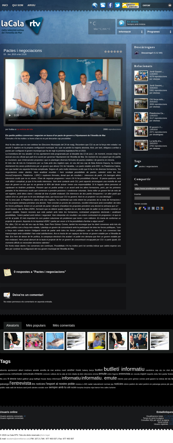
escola (137, 374)
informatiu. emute (99, 377)
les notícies (38, 383)
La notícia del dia (25, 129)
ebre (81, 374)
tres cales (104, 387)
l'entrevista (20, 383)
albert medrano (25, 370)
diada (74, 374)
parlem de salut (136, 384)
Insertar (137, 194)
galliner (26, 379)
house (43, 379)
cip (160, 370)
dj (78, 374)
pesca (163, 384)
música (79, 384)
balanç (85, 370)
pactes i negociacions (148, 166)
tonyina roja (89, 387)
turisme (112, 387)
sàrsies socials (38, 387)
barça (91, 370)
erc (132, 374)
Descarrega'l (147, 53)
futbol (19, 379)
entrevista (124, 373)
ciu (164, 370)
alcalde (36, 370)
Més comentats (64, 325)
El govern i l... (156, 127)
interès (120, 379)
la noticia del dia (163, 379)
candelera (150, 370)
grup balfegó (34, 379)
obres (126, 384)
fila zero (3, 379)
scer (46, 387)
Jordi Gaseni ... (157, 71)
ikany (49, 379)
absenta (3, 370)
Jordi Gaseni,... (157, 85)
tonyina (80, 387)
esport (143, 374)
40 (25, 416)
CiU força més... (157, 99)
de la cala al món (64, 374)
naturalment (98, 384)
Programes (153, 31)
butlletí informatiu (124, 369)
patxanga (156, 384)
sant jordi (27, 387)
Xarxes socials (140, 204)
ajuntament (12, 370)
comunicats (16, 374)
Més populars (36, 325)
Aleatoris (12, 325)
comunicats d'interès (32, 374)
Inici (5, 5)
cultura (53, 374)
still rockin (72, 387)
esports (150, 374)
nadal (90, 384)
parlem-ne (147, 384)
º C (93, 23)
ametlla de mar (47, 370)
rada (7, 387)
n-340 (84, 384)
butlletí (99, 370)
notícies (118, 383)
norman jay (109, 384)
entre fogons (112, 374)
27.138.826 (168, 416)
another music (74, 370)
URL (136, 185)
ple (168, 384)
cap (156, 370)
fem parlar (163, 374)
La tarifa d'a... (156, 141)
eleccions (88, 374)
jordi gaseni (151, 379)
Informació (125, 31)
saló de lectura (16, 387)
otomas (156, 79)
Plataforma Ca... (157, 113)
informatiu (71, 378)
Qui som (17, 5)
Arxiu (32, 5)
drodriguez (158, 134)
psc (171, 384)
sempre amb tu (57, 387)
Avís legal (45, 435)
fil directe (12, 379)
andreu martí (60, 370)
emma (95, 374)
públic (2, 387)
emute (103, 373)
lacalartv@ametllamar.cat (18, 439)
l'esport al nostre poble (60, 383)
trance (97, 387)
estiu (156, 374)
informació (56, 379)
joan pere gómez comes (134, 379)
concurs (46, 374)
